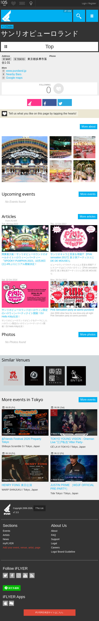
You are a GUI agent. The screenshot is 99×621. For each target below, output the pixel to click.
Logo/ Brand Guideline (63, 551)
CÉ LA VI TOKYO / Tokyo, (68, 446)
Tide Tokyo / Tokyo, (64, 493)
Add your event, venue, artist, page (21, 547)
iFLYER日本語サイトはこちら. (49, 612)
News (6, 539)
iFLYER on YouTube (25, 575)
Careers (55, 547)
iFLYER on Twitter (5, 575)
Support (55, 539)
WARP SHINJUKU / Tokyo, (20, 489)
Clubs (9, 26)
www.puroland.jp (16, 70)
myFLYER (8, 543)
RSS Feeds (32, 575)
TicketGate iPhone (11, 603)
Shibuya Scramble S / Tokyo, (21, 446)
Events (6, 530)
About (54, 530)
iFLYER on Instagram (18, 575)
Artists (6, 535)
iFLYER (7, 509)
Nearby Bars (13, 74)
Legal (54, 543)
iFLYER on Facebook (12, 575)
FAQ (53, 535)
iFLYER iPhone (5, 603)
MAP (8, 59)
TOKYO (20, 59)
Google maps (14, 77)
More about (89, 126)
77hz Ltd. (39, 508)
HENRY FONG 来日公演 (17, 485)
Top (49, 46)
